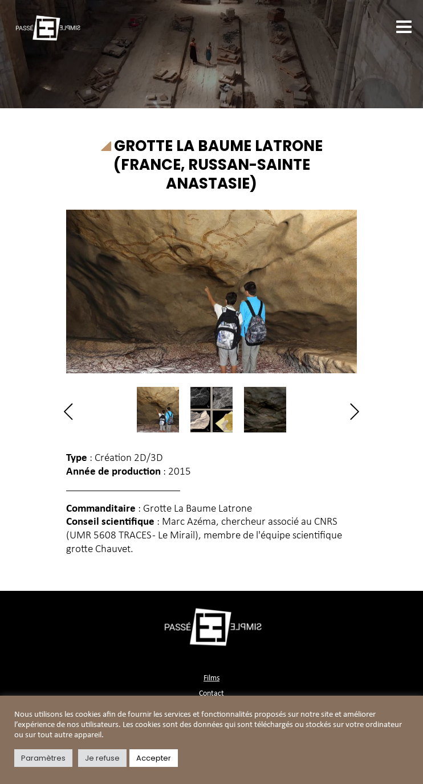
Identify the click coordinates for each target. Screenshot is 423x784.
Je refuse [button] (102, 758)
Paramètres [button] (43, 758)
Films (211, 678)
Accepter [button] (153, 758)
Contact (211, 693)
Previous (72, 411)
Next (351, 411)
